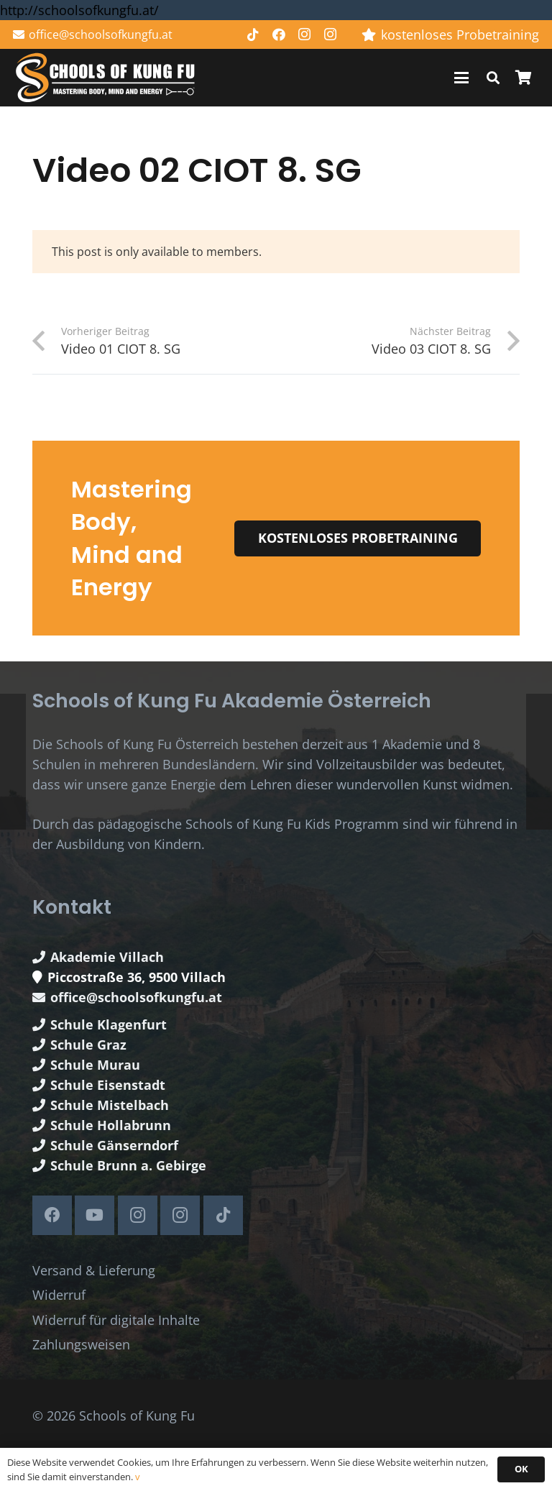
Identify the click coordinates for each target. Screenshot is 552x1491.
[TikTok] (253, 34)
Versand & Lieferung (93, 1270)
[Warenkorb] (523, 77)
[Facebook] (279, 34)
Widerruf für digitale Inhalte (116, 1320)
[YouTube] (94, 1215)
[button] (461, 77)
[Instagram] (305, 34)
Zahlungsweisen (81, 1344)
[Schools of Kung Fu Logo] (106, 78)
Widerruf (59, 1294)
